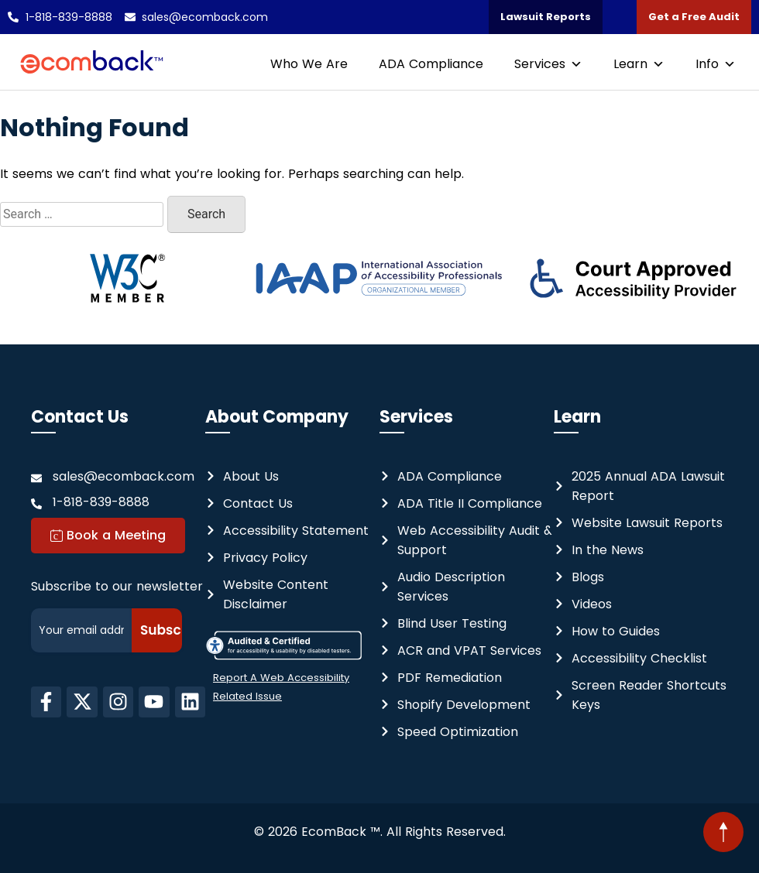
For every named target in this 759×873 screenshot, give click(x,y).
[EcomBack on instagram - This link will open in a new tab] (118, 701)
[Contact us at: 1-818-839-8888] (118, 502)
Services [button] (548, 64)
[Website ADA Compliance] (441, 476)
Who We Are (309, 64)
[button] (723, 832)
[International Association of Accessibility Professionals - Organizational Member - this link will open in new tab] (380, 279)
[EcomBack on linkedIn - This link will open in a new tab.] (190, 701)
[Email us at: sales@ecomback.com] (197, 17)
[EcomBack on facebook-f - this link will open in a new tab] (46, 701)
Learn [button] (639, 64)
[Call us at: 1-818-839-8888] (60, 17)
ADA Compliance (431, 64)
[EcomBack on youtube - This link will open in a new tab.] (154, 701)
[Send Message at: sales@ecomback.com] (118, 476)
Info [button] (715, 64)
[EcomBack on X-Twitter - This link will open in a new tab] (82, 701)
